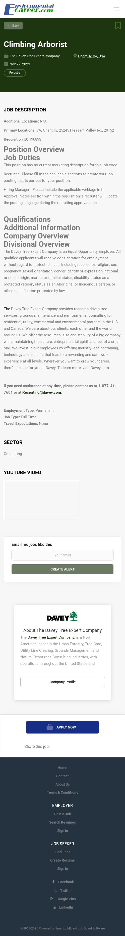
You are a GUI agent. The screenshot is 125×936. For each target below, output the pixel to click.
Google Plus (66, 899)
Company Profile (63, 682)
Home (62, 768)
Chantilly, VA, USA (91, 56)
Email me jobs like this (32, 544)
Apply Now (66, 727)
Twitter (66, 891)
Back (15, 25)
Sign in (62, 831)
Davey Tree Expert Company (51, 637)
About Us (62, 784)
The (7, 309)
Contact (62, 776)
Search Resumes (62, 822)
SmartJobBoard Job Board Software (80, 928)
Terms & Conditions (62, 792)
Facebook (66, 882)
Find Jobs (62, 852)
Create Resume (62, 860)
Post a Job (62, 814)
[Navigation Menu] (116, 9)
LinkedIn (66, 907)
